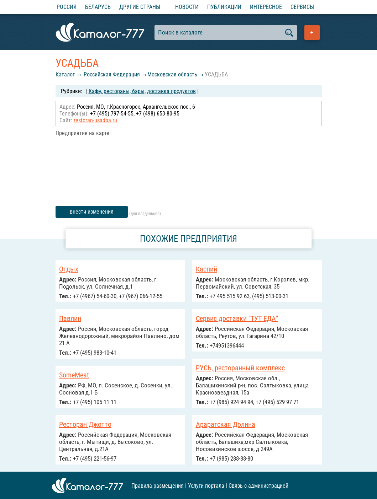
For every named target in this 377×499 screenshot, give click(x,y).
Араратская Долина (225, 424)
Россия (67, 7)
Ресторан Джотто (85, 424)
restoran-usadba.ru (95, 120)
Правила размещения (157, 485)
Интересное (266, 7)
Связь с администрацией (258, 485)
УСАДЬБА (216, 74)
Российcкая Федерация (112, 74)
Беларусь (98, 7)
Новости (187, 7)
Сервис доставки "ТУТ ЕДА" (237, 318)
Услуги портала (206, 485)
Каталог (65, 74)
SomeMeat (74, 375)
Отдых (68, 269)
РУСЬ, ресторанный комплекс (240, 368)
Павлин (70, 318)
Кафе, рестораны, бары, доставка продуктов (142, 91)
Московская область (172, 74)
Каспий (206, 269)
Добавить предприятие (312, 32)
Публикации (224, 7)
